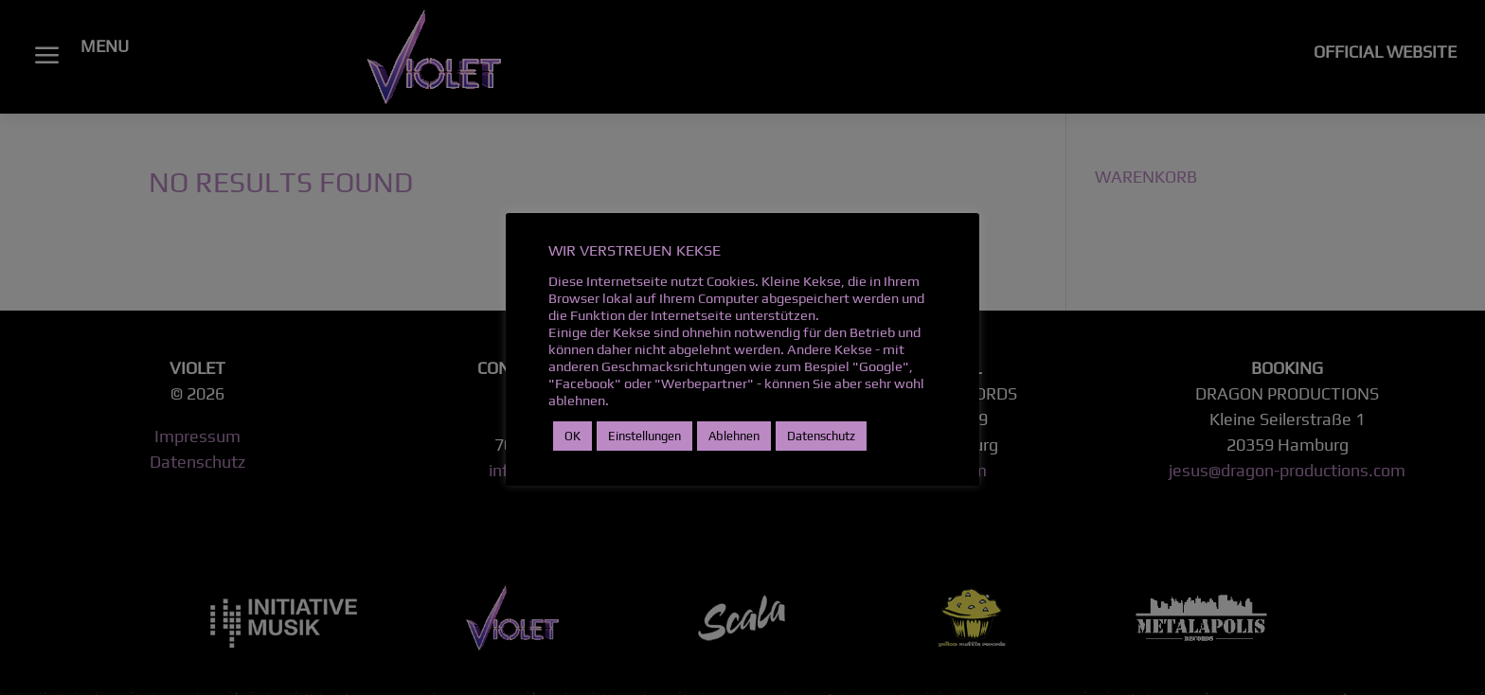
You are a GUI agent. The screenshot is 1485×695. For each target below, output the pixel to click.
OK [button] (572, 436)
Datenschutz (821, 436)
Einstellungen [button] (644, 436)
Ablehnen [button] (734, 436)
